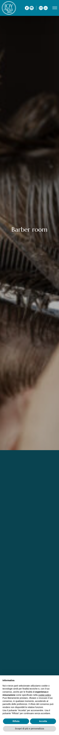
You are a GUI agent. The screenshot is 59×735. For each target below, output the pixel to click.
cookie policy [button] (44, 695)
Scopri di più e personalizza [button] (29, 728)
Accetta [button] (43, 721)
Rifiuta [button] (16, 721)
